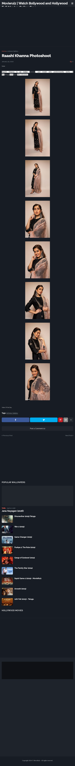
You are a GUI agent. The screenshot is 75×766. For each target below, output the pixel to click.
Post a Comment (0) (37, 429)
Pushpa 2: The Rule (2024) (24, 547)
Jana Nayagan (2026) (12, 511)
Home (4, 51)
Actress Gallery (13, 51)
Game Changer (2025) (23, 537)
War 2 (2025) (19, 527)
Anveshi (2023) (20, 589)
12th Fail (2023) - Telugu (24, 599)
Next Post (68, 435)
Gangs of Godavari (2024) (24, 558)
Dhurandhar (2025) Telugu (25, 516)
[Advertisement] (37, 461)
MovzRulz (37, 760)
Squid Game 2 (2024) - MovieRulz (27, 578)
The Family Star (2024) (23, 568)
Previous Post (7, 435)
